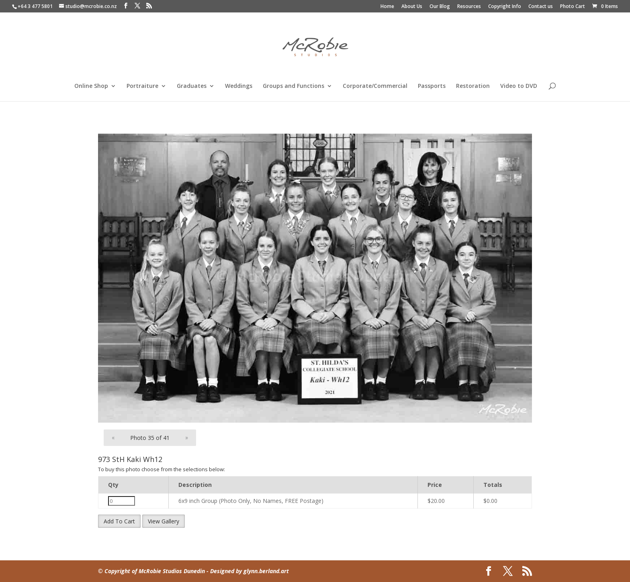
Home (387, 7)
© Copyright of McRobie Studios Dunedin (151, 571)
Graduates (192, 86)
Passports (432, 86)
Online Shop (91, 86)
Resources (469, 7)
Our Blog (440, 7)
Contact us (540, 7)
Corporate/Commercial (375, 86)
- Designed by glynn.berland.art (247, 571)
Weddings (238, 86)
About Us (411, 7)
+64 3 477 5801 (35, 6)
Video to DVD (518, 86)
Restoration (473, 86)
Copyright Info (504, 7)
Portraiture (142, 86)
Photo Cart (572, 7)
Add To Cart (119, 521)
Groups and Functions (293, 86)
